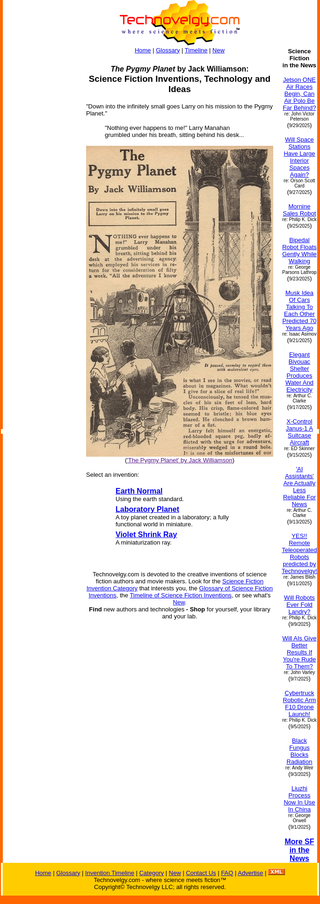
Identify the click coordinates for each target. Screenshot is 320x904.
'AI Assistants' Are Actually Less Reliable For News (299, 487)
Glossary (168, 50)
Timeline (196, 50)
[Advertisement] (40, 188)
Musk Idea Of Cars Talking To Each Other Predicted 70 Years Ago (299, 310)
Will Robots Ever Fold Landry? (299, 604)
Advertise (250, 872)
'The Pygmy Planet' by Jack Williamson (179, 460)
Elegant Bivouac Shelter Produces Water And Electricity (299, 372)
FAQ (227, 872)
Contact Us (201, 872)
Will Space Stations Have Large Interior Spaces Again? (299, 157)
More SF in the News (299, 850)
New (218, 50)
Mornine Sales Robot (299, 210)
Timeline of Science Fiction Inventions (181, 595)
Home (143, 50)
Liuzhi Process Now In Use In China (299, 799)
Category (151, 872)
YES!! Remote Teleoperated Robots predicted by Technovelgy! (299, 553)
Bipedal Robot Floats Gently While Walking (299, 251)
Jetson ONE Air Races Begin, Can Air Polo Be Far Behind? (299, 93)
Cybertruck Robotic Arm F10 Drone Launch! (299, 703)
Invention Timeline (109, 872)
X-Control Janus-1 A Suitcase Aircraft (299, 432)
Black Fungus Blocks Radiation (300, 751)
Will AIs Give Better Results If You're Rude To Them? (300, 652)
